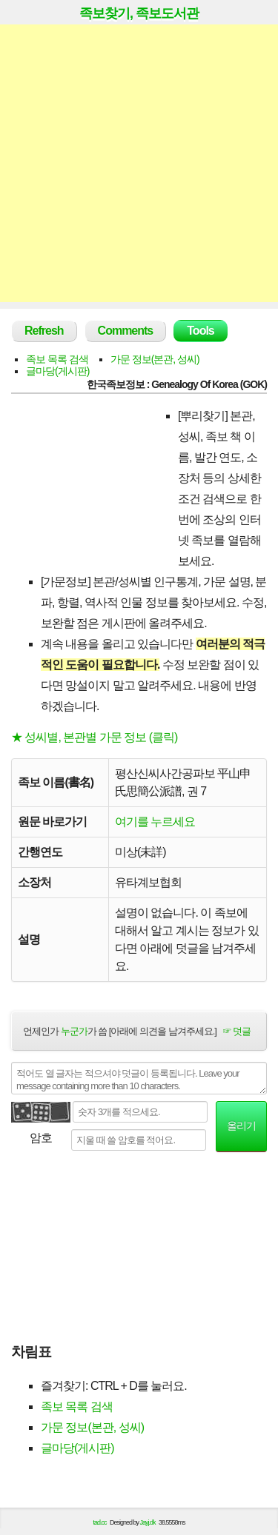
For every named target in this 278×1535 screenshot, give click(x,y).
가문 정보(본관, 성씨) (154, 359)
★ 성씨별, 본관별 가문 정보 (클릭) (94, 737)
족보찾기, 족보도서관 (139, 13)
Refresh (44, 330)
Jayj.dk (148, 1522)
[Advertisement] (139, 163)
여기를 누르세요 (155, 821)
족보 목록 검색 (57, 359)
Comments (125, 330)
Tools (200, 330)
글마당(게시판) (57, 371)
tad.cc (100, 1522)
